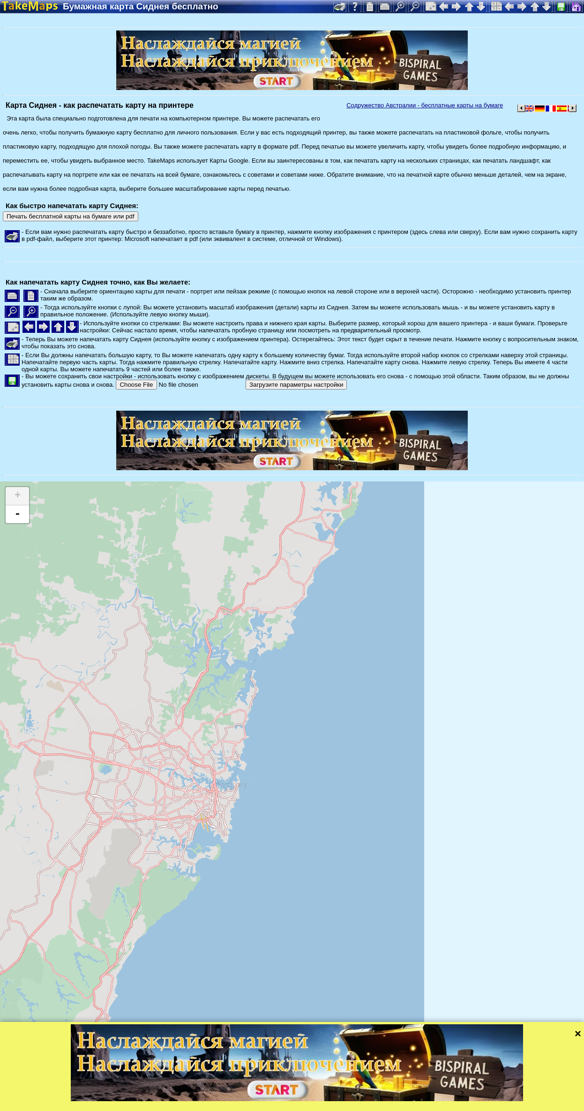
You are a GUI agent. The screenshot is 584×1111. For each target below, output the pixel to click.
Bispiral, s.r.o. (96, 1103)
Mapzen (408, 1091)
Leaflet (294, 1091)
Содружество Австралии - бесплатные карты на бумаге (424, 105)
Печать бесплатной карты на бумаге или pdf (71, 216)
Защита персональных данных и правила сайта (233, 1103)
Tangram (325, 1091)
